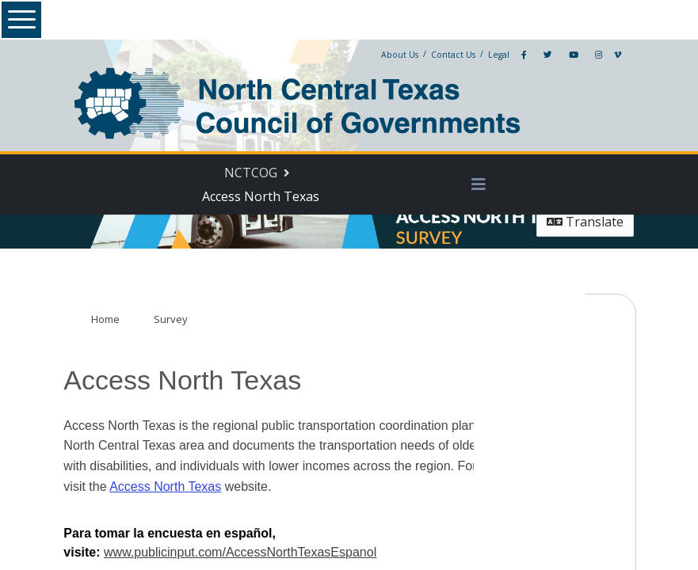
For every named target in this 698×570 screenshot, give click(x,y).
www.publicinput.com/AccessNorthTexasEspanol (463, 539)
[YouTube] (561, 54)
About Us (387, 54)
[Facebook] (512, 54)
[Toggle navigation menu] (474, 184)
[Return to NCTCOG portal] (262, 172)
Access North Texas (148, 493)
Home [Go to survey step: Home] (114, 325)
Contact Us (441, 54)
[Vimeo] (605, 54)
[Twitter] (536, 54)
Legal (487, 54)
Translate (575, 221)
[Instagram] (586, 54)
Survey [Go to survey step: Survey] (179, 325)
